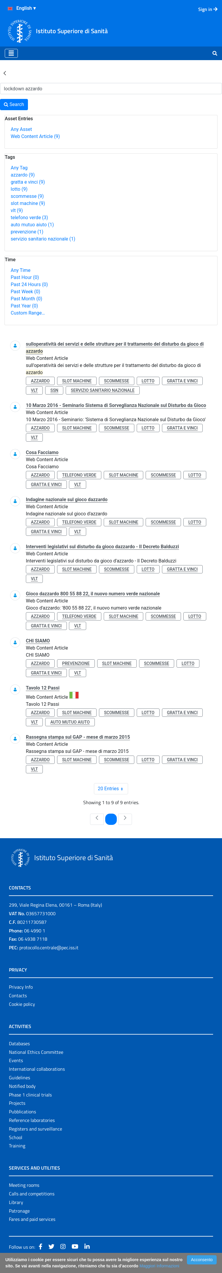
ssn (54, 390)
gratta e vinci (28, 182)
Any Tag (19, 168)
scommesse (27, 196)
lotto (19, 189)
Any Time (20, 270)
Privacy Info (21, 986)
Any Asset (21, 129)
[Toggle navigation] (11, 53)
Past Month (26, 299)
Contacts (18, 995)
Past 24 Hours (29, 284)
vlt (17, 210)
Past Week (25, 291)
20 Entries (113, 788)
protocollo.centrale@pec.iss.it (48, 947)
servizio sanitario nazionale (43, 239)
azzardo (23, 175)
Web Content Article (35, 136)
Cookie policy (22, 1004)
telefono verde (29, 217)
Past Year (24, 306)
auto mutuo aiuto (32, 224)
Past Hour (25, 277)
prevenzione (27, 232)
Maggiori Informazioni (159, 1266)
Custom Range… (28, 313)
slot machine (28, 203)
